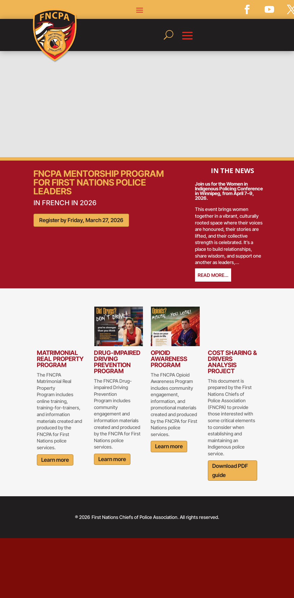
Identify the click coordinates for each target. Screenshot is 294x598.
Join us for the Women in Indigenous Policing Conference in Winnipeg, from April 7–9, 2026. (229, 191)
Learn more (55, 459)
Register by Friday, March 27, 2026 (81, 220)
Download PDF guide (230, 470)
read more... (213, 275)
